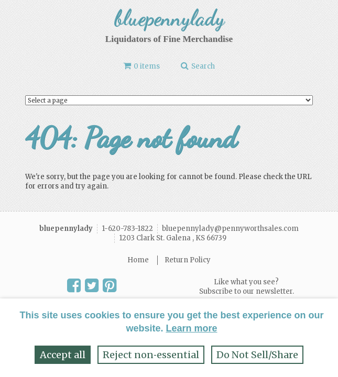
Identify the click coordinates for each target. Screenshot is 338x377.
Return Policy (188, 260)
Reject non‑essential (151, 355)
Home (138, 260)
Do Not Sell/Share (257, 355)
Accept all (62, 355)
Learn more (191, 328)
